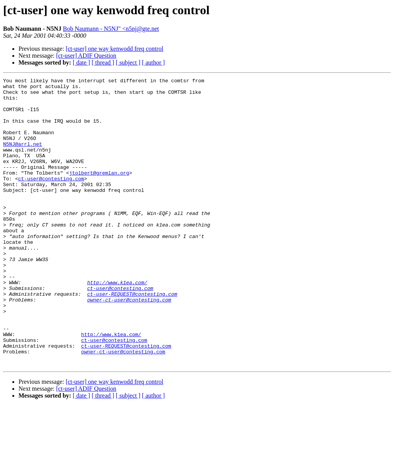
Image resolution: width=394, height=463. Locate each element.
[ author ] (153, 62)
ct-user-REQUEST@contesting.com (132, 337)
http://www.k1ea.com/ (117, 323)
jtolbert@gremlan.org (99, 192)
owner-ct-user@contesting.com (129, 344)
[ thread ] (103, 62)
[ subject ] (128, 62)
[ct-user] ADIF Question (86, 55)
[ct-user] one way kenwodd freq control (115, 48)
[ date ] (81, 62)
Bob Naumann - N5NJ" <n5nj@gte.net (111, 28)
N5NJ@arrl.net (22, 157)
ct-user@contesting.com (51, 199)
